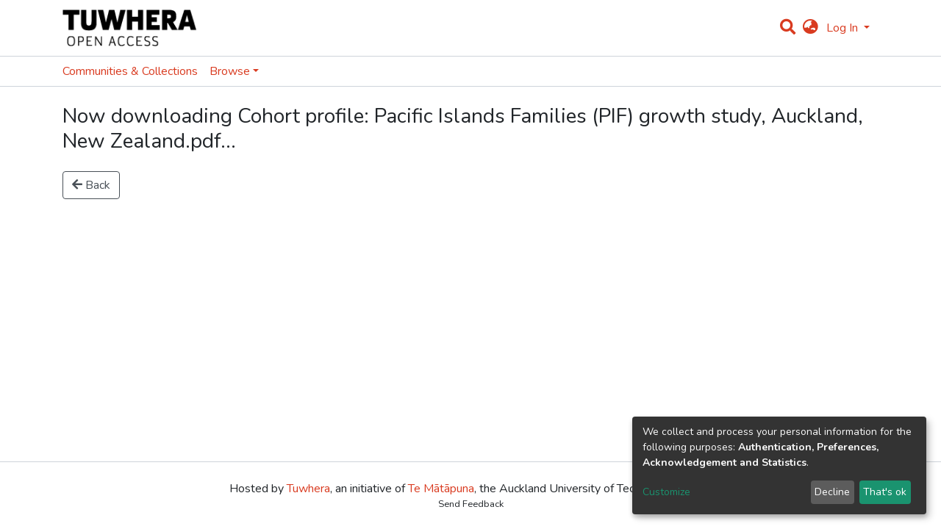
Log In (843, 28)
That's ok (884, 492)
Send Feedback (471, 504)
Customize (666, 492)
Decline (832, 492)
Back (91, 185)
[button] (810, 28)
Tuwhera (308, 489)
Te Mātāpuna (441, 489)
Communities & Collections (130, 71)
